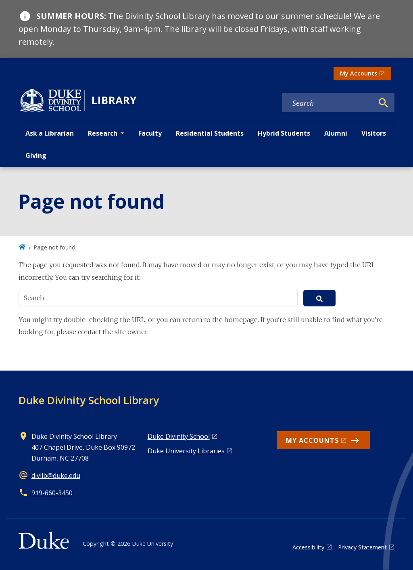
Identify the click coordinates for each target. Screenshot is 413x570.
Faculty (150, 133)
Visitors (373, 133)
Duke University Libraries (186, 450)
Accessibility (308, 547)
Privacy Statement (362, 547)
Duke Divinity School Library (89, 400)
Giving (35, 155)
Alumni (335, 133)
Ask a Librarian (49, 133)
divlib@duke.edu (55, 475)
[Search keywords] (327, 103)
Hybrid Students (284, 133)
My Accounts (358, 73)
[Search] (383, 103)
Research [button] (102, 133)
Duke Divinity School (179, 436)
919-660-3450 (52, 492)
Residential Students (210, 133)
